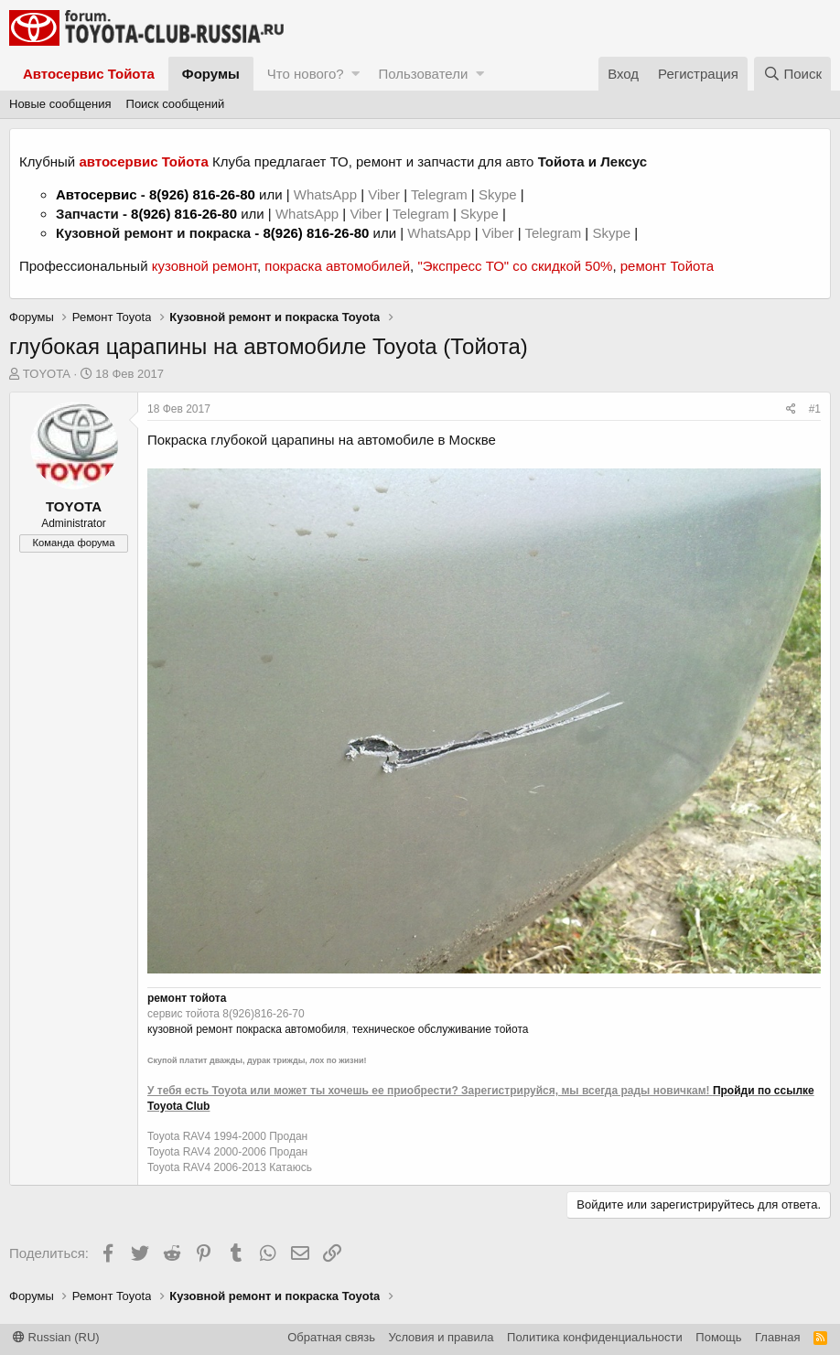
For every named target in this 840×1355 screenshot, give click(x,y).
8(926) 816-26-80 (202, 194)
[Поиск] (792, 74)
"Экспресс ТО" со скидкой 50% (514, 266)
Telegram (441, 194)
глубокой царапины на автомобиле (322, 439)
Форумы (211, 73)
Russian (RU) (56, 1337)
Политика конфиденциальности (595, 1337)
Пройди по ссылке (763, 1090)
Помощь (718, 1337)
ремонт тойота (186, 998)
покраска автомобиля (291, 1029)
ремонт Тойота (667, 266)
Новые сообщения (60, 104)
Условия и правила (441, 1337)
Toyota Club (178, 1106)
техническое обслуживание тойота (440, 1029)
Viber (384, 194)
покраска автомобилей (337, 266)
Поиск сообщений (175, 104)
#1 (815, 409)
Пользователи (423, 73)
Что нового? (305, 73)
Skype (500, 194)
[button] (355, 74)
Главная (777, 1337)
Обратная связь (331, 1337)
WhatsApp (327, 194)
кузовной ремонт (204, 266)
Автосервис (96, 194)
